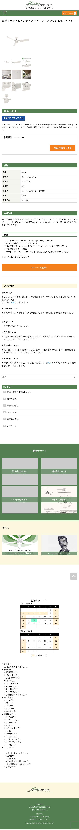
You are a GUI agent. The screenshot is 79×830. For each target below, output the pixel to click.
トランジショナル (13, 743)
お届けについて (8, 322)
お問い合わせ (11, 767)
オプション (11, 427)
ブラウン (10, 706)
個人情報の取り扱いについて (18, 765)
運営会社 (39, 814)
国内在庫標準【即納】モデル (19, 393)
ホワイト (10, 701)
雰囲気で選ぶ (9, 715)
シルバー (10, 709)
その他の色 (11, 712)
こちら (12, 303)
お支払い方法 (7, 293)
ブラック (10, 704)
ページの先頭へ (39, 268)
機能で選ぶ (8, 670)
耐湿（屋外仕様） (13, 678)
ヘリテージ (11, 726)
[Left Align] (75, 378)
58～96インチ (12, 692)
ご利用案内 (11, 759)
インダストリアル (13, 729)
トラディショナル (13, 740)
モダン (9, 731)
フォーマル (11, 723)
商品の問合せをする (62, 148)
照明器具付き (11, 673)
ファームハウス (12, 720)
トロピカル (11, 745)
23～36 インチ (12, 684)
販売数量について (9, 333)
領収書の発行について (11, 309)
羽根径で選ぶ (9, 681)
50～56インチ (12, 690)
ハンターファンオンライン (17, 754)
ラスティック (11, 737)
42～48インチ (12, 687)
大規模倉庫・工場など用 (16, 695)
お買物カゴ (11, 756)
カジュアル (11, 718)
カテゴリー (7, 387)
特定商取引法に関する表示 (17, 762)
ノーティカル (11, 734)
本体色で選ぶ (9, 698)
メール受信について (10, 359)
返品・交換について (10, 346)
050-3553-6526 (41, 810)
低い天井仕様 (11, 676)
